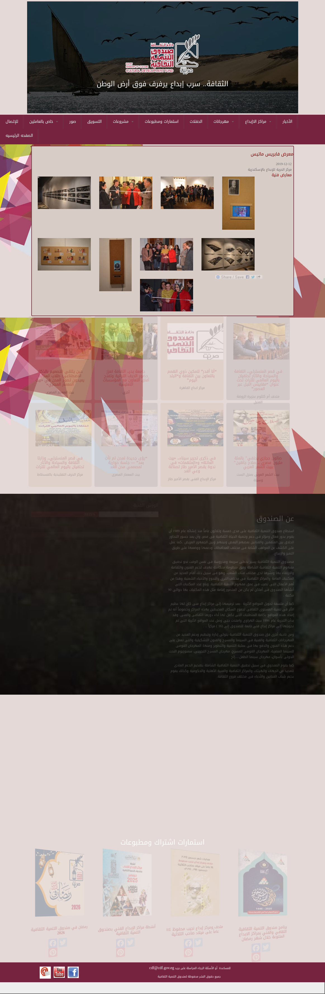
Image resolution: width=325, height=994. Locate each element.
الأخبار (287, 121)
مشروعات (123, 121)
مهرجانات (223, 121)
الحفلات (196, 121)
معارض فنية (282, 175)
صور (72, 121)
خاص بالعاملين (43, 121)
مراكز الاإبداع (258, 121)
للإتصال (12, 121)
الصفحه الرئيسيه (19, 135)
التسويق (94, 121)
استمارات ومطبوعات (162, 121)
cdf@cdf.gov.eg (161, 968)
